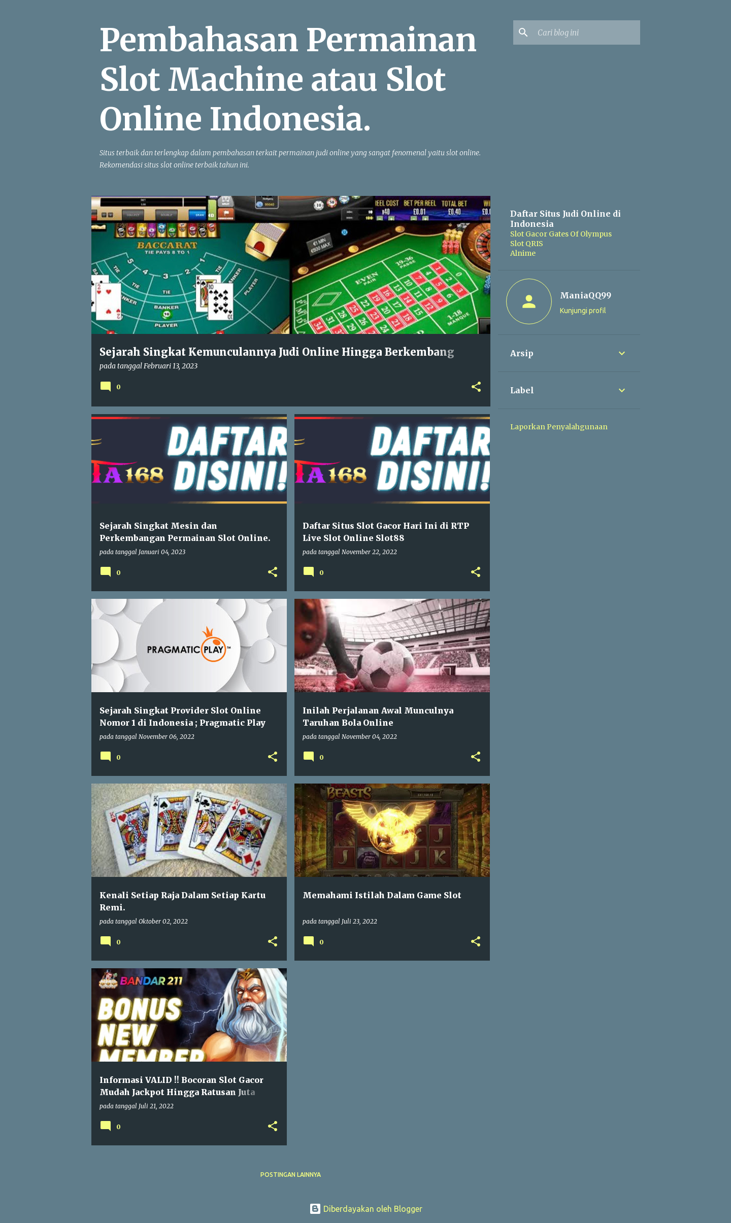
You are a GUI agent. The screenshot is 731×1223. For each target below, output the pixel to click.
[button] (476, 388)
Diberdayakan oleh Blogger (365, 1208)
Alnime (523, 253)
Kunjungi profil (583, 311)
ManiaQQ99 (585, 295)
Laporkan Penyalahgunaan (559, 426)
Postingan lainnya (290, 1174)
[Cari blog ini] (587, 32)
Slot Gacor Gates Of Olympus (561, 234)
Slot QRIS (526, 243)
